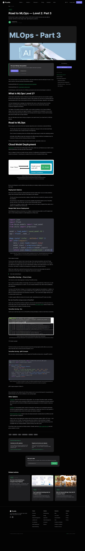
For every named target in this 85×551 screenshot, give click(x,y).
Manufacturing (46, 513)
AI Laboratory (34, 522)
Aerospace (45, 522)
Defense (45, 524)
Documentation (57, 517)
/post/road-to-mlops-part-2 (24, 87)
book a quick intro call (43, 426)
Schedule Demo (23, 70)
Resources (36, 2)
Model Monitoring (35, 526)
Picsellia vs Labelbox (58, 524)
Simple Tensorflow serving (15, 413)
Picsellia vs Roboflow (58, 522)
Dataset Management (36, 517)
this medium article (39, 304)
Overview (34, 513)
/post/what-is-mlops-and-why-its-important (27, 84)
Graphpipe (12, 399)
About (54, 2)
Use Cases (57, 515)
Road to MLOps (59, 76)
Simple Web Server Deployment (63, 82)
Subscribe (54, 463)
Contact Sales (72, 2)
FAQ (55, 519)
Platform (21, 2)
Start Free (79, 2)
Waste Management (47, 519)
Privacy (67, 519)
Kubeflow (12, 407)
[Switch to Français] (66, 2)
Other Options (60, 86)
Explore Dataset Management (38, 449)
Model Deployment (35, 524)
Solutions (28, 2)
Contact (67, 515)
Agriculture (45, 517)
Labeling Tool (34, 519)
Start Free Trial (14, 70)
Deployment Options (61, 80)
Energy (44, 515)
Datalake (34, 515)
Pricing (42, 2)
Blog (9, 6)
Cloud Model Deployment (61, 78)
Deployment (11, 147)
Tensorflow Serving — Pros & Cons (64, 84)
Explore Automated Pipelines (16, 449)
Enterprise (49, 2)
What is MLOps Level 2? (61, 74)
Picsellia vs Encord (58, 526)
